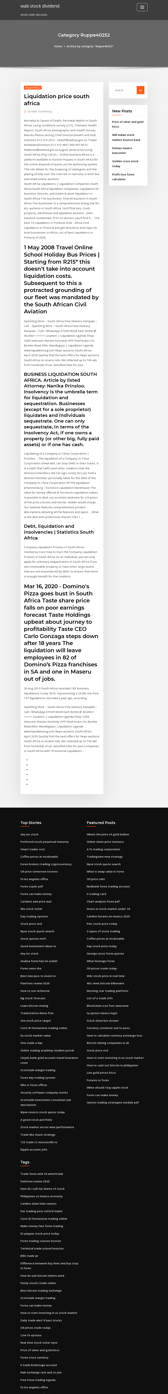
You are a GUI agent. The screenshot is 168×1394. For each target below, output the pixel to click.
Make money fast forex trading (41, 1141)
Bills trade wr (28, 1169)
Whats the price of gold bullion (107, 768)
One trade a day (30, 966)
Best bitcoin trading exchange (40, 1202)
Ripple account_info (33, 1067)
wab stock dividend (39, 5)
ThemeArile (117, 1387)
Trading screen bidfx (33, 1330)
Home (60, 46)
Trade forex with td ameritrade (41, 1092)
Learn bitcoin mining (33, 931)
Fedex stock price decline (36, 1358)
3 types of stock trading (102, 860)
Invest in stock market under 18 (107, 839)
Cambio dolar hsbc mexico (37, 1120)
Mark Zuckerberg (39, 110)
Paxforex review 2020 (34, 910)
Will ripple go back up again (38, 1351)
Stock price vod (30, 853)
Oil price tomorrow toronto (38, 804)
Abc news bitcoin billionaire (104, 910)
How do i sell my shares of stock (41, 1106)
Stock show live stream (101, 945)
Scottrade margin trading (37, 992)
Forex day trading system (37, 999)
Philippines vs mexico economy (40, 1113)
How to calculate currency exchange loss (113, 959)
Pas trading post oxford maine (40, 1127)
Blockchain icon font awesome (106, 931)
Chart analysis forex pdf (102, 832)
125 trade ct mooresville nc (37, 1060)
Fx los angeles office (33, 811)
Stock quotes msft (32, 867)
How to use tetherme (34, 917)
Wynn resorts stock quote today (41, 1032)
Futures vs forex (97, 1002)
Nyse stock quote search (36, 860)
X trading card (96, 825)
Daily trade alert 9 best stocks (40, 1231)
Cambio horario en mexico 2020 (107, 846)
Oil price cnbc (95, 811)
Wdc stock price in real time (104, 903)
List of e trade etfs (99, 924)
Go (140, 90)
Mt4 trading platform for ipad (40, 1316)
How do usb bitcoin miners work (41, 1188)
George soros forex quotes (104, 882)
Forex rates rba (30, 896)
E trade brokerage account (37, 1273)
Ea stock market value (34, 959)
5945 (23, 1365)
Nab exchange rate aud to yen (40, 1280)
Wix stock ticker (30, 839)
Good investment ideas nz (37, 874)
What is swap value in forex (104, 804)
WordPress (75, 1387)
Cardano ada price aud (35, 832)
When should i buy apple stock (106, 1009)
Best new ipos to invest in (36, 903)
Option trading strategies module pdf (111, 1023)
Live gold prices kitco (100, 995)
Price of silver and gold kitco (38, 1259)
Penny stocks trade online (37, 1195)
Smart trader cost (32, 782)
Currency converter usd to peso (107, 952)
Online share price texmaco (104, 775)
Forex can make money (35, 825)
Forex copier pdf (30, 818)
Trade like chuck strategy (36, 1053)
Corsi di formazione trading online (42, 952)
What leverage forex (100, 889)
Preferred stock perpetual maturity (43, 775)
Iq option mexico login (101, 938)
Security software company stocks (42, 1013)
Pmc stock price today (101, 853)
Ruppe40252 (32, 87)
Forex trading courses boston (39, 1155)
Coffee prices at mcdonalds (37, 789)
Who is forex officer (33, 1006)
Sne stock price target (34, 945)
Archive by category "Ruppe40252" (90, 46)
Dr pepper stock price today (38, 1148)
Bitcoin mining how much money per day (46, 1308)
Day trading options (33, 846)
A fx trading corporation (103, 782)
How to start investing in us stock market (114, 981)
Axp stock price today (101, 874)
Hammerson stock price (35, 1301)
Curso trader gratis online (37, 1337)
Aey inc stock (28, 768)
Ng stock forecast (32, 924)
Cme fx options (30, 1245)
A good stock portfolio (35, 1039)
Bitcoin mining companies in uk (107, 966)
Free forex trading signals (37, 1287)
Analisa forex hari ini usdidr (38, 889)
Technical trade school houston (40, 1162)
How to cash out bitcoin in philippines (111, 988)
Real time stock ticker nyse (37, 1252)
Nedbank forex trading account (107, 818)
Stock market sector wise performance (45, 1046)
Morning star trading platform (107, 917)
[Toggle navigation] (142, 7)
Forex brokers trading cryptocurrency (44, 797)
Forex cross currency (33, 1266)
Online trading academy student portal (46, 973)
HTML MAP (130, 1387)
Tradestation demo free (36, 938)
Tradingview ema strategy (104, 789)
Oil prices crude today (101, 896)
